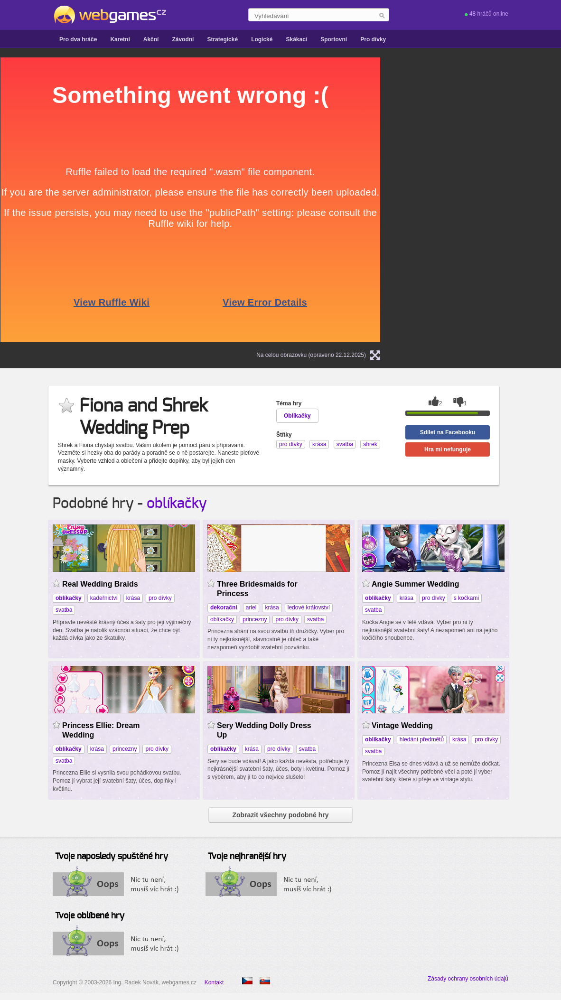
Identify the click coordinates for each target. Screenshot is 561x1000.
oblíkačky (177, 503)
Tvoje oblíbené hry (89, 916)
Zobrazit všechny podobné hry (280, 815)
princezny (255, 619)
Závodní (183, 39)
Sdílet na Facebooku (448, 432)
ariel (251, 607)
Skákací (296, 39)
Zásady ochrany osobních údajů (468, 978)
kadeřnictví (104, 598)
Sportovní (333, 39)
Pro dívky (373, 39)
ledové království (309, 607)
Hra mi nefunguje (447, 449)
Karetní (120, 39)
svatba (64, 610)
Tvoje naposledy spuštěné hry (111, 856)
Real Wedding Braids (100, 584)
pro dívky (160, 598)
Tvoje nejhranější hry (247, 856)
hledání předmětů (422, 739)
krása (133, 598)
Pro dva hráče (78, 39)
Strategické (222, 39)
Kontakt (214, 982)
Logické (261, 39)
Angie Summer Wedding (415, 584)
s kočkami (466, 598)
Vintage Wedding (402, 725)
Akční (151, 39)
